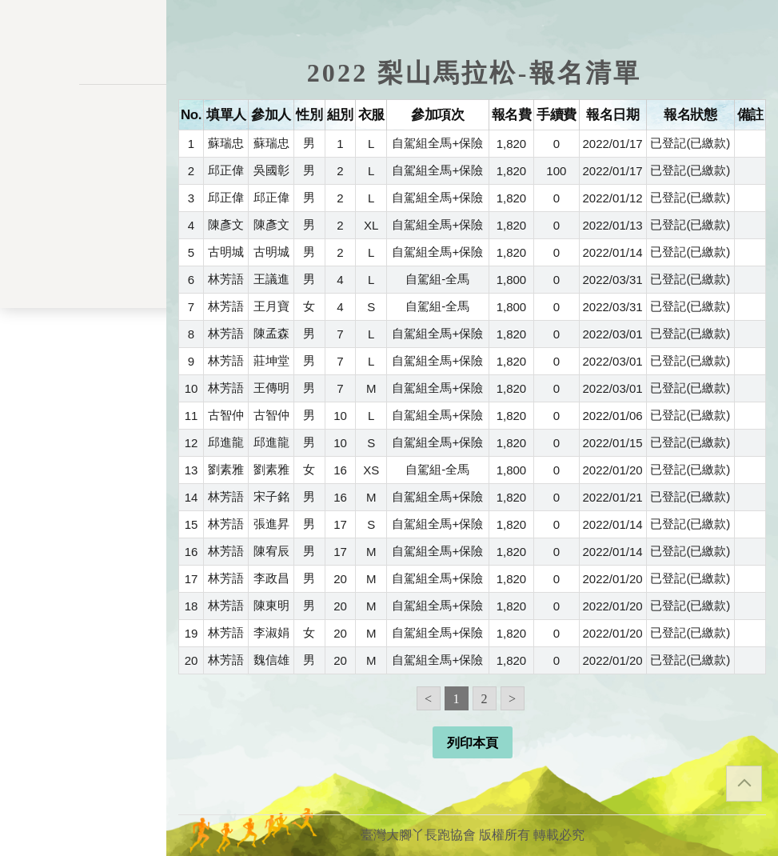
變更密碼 (83, 314)
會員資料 (83, 347)
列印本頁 (472, 743)
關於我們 (83, 464)
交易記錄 (83, 380)
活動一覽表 (83, 164)
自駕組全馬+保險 (437, 143)
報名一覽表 (83, 247)
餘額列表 (83, 413)
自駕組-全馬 (437, 279)
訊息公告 (83, 197)
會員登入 (83, 507)
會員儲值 (83, 281)
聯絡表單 (83, 628)
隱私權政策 (83, 603)
